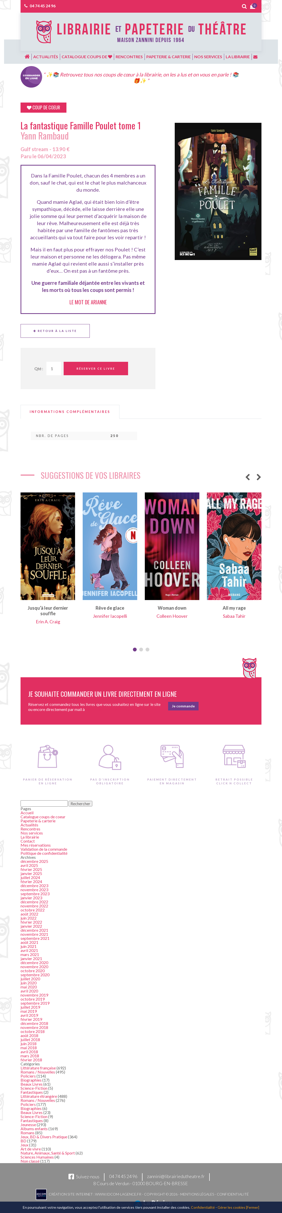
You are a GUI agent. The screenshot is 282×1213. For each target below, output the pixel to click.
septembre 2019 (35, 1003)
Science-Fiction (34, 1088)
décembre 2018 (34, 1023)
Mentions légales (197, 1194)
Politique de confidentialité (44, 853)
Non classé (30, 1161)
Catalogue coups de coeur (43, 816)
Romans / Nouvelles (38, 1071)
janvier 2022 (31, 926)
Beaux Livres (32, 1084)
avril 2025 (29, 865)
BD (23, 1140)
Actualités (45, 56)
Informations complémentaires (70, 411)
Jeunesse (28, 1124)
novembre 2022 (34, 905)
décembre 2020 (34, 962)
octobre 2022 (33, 909)
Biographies (31, 1080)
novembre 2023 (34, 889)
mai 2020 (29, 986)
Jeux (24, 1144)
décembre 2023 (34, 885)
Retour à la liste (55, 330)
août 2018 (29, 1035)
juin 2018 (29, 1043)
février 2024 (31, 881)
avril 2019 (29, 1015)
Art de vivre (31, 1148)
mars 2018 (30, 1055)
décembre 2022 (34, 901)
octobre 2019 (33, 999)
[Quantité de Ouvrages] (53, 368)
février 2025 (31, 869)
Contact (28, 841)
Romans (27, 1132)
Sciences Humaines (37, 1157)
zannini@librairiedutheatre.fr (176, 1176)
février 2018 (31, 1059)
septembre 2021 (35, 938)
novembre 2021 (34, 934)
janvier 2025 (31, 873)
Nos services (208, 56)
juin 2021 (29, 946)
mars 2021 (30, 954)
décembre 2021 (34, 930)
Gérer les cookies (231, 1207)
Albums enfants (34, 1128)
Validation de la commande (44, 849)
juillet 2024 (30, 877)
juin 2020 (29, 982)
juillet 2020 (30, 978)
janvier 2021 (31, 958)
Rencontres (129, 56)
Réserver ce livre (96, 368)
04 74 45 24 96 (43, 5)
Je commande (183, 706)
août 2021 (29, 942)
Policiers (28, 1075)
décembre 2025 (34, 861)
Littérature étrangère (39, 1096)
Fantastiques (32, 1092)
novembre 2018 (34, 1027)
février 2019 (31, 1019)
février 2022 (31, 922)
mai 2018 (29, 1047)
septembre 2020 (35, 974)
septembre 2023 (35, 893)
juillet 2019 (30, 1007)
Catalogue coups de (87, 56)
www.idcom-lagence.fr (118, 1194)
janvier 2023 (31, 897)
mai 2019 (29, 1011)
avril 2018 (29, 1051)
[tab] (70, 412)
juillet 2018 (30, 1039)
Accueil (27, 812)
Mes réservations (36, 845)
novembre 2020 (34, 966)
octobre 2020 (33, 970)
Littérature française (38, 1067)
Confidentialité (233, 1194)
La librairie (238, 56)
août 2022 (29, 913)
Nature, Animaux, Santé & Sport (48, 1152)
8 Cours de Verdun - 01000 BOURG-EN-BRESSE (140, 1183)
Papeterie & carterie (168, 56)
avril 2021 (29, 950)
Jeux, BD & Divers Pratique (44, 1136)
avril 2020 (29, 990)
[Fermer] (252, 1207)
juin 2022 (29, 918)
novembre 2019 (34, 994)
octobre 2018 (33, 1031)
